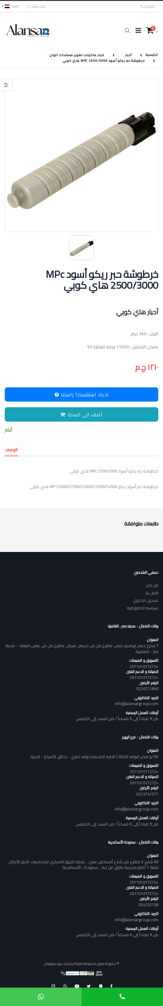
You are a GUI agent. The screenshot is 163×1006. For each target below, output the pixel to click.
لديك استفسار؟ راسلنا (82, 394)
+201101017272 (144, 666)
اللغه (12, 6)
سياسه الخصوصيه (142, 608)
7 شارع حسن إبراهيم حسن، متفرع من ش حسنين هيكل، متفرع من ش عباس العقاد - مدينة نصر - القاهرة (81, 648)
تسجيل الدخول (145, 600)
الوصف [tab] (11, 450)
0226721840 (147, 688)
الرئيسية (152, 55)
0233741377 (147, 794)
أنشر (8, 430)
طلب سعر (39, 6)
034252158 (148, 904)
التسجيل (149, 6)
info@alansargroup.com (136, 703)
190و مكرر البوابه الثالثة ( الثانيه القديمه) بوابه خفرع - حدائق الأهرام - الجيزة (94, 756)
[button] (127, 30)
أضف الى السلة (81, 414)
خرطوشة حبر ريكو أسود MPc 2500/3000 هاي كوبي (104, 60)
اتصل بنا (152, 593)
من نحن (152, 585)
